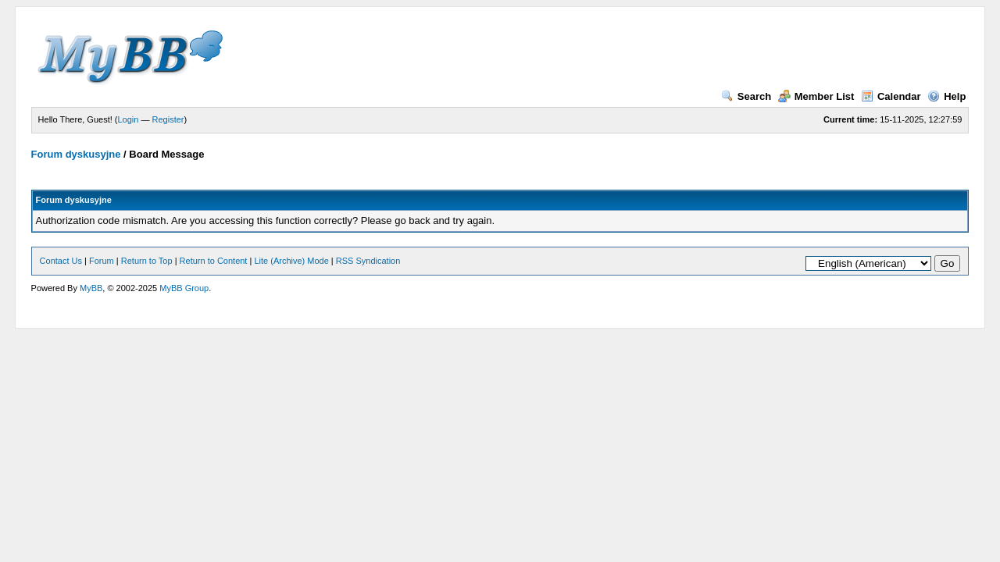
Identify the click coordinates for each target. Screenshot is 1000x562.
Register (168, 119)
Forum (101, 260)
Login (128, 119)
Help (946, 96)
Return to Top (147, 260)
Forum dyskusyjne (76, 154)
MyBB (91, 288)
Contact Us (61, 260)
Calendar (891, 96)
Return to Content (214, 260)
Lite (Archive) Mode (291, 260)
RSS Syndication (368, 260)
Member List (816, 96)
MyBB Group (184, 288)
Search (746, 96)
